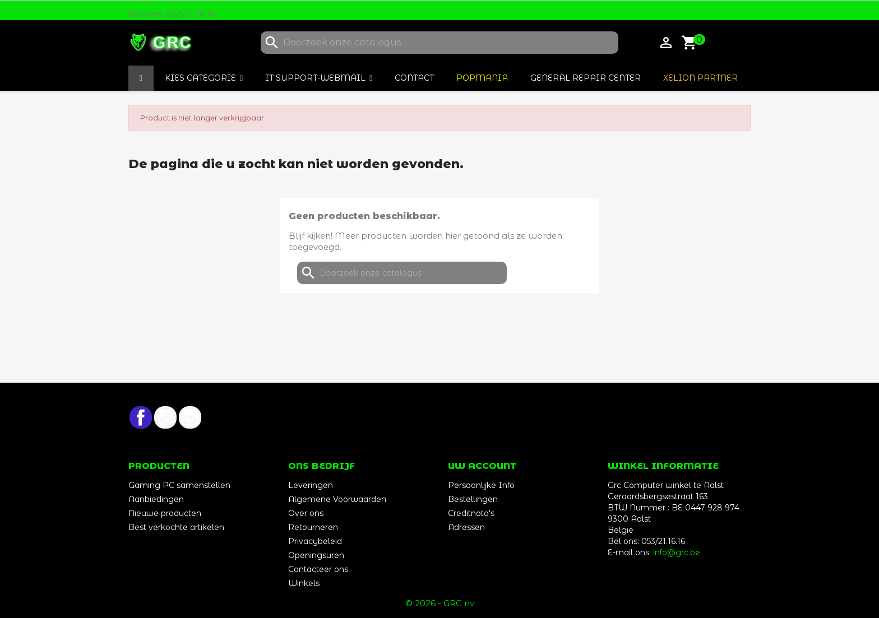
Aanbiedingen (156, 499)
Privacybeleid (315, 541)
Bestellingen (473, 499)
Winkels (304, 583)
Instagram (190, 417)
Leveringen (310, 485)
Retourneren (313, 527)
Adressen (466, 527)
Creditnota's (471, 513)
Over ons (305, 513)
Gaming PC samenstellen (179, 485)
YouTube (165, 417)
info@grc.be (676, 552)
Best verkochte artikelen (176, 527)
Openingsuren (316, 555)
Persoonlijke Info (481, 485)
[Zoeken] (439, 42)
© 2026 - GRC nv (439, 603)
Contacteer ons (318, 569)
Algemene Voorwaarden (337, 499)
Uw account (482, 466)
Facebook (140, 417)
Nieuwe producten (164, 513)
